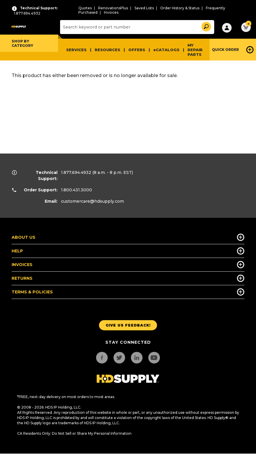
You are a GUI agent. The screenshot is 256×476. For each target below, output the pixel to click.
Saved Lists (144, 8)
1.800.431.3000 (76, 189)
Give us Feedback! (128, 325)
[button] (206, 26)
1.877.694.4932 (76, 172)
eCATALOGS (166, 49)
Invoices (111, 12)
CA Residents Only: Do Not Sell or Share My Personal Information (74, 433)
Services (76, 49)
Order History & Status (179, 8)
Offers (136, 49)
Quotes (85, 8)
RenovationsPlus (113, 8)
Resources (107, 49)
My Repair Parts (195, 50)
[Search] (136, 27)
